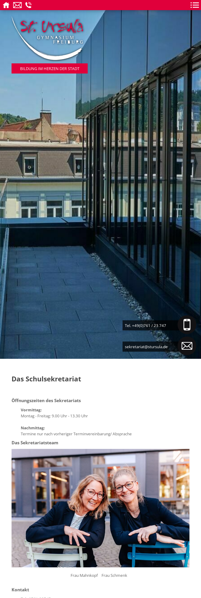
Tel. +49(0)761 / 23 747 (145, 325)
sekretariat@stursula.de (146, 346)
